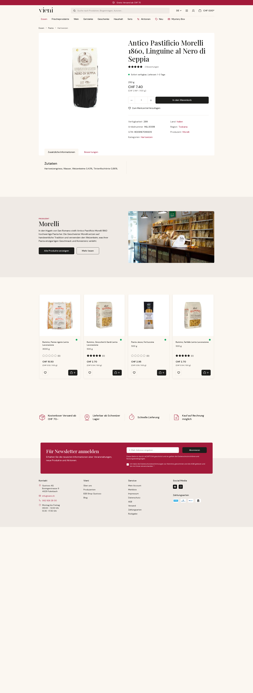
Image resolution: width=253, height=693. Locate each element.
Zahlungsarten (135, 509)
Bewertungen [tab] (91, 152)
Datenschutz (134, 497)
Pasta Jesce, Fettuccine (142, 342)
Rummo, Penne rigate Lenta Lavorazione (55, 343)
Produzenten (89, 489)
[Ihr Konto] (193, 11)
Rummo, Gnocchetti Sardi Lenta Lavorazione (102, 343)
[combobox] (123, 11)
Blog (85, 497)
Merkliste (132, 489)
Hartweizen (147, 137)
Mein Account (134, 485)
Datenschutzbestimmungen (152, 464)
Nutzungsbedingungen (135, 459)
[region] (85, 80)
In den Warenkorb (182, 100)
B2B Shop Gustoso (92, 493)
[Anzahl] (141, 100)
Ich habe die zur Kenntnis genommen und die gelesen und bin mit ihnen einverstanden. (167, 465)
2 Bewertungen (152, 67)
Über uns (87, 485)
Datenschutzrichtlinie (186, 456)
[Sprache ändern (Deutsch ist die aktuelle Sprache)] (179, 11)
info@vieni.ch (48, 496)
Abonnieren (194, 450)
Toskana (183, 126)
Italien (180, 121)
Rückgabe (132, 513)
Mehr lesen (88, 250)
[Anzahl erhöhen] (151, 100)
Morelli (186, 131)
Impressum (133, 493)
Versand (132, 505)
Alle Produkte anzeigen (56, 250)
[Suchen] (74, 11)
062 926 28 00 (49, 500)
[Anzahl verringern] (131, 100)
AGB (193, 464)
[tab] (61, 152)
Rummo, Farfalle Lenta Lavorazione (192, 342)
